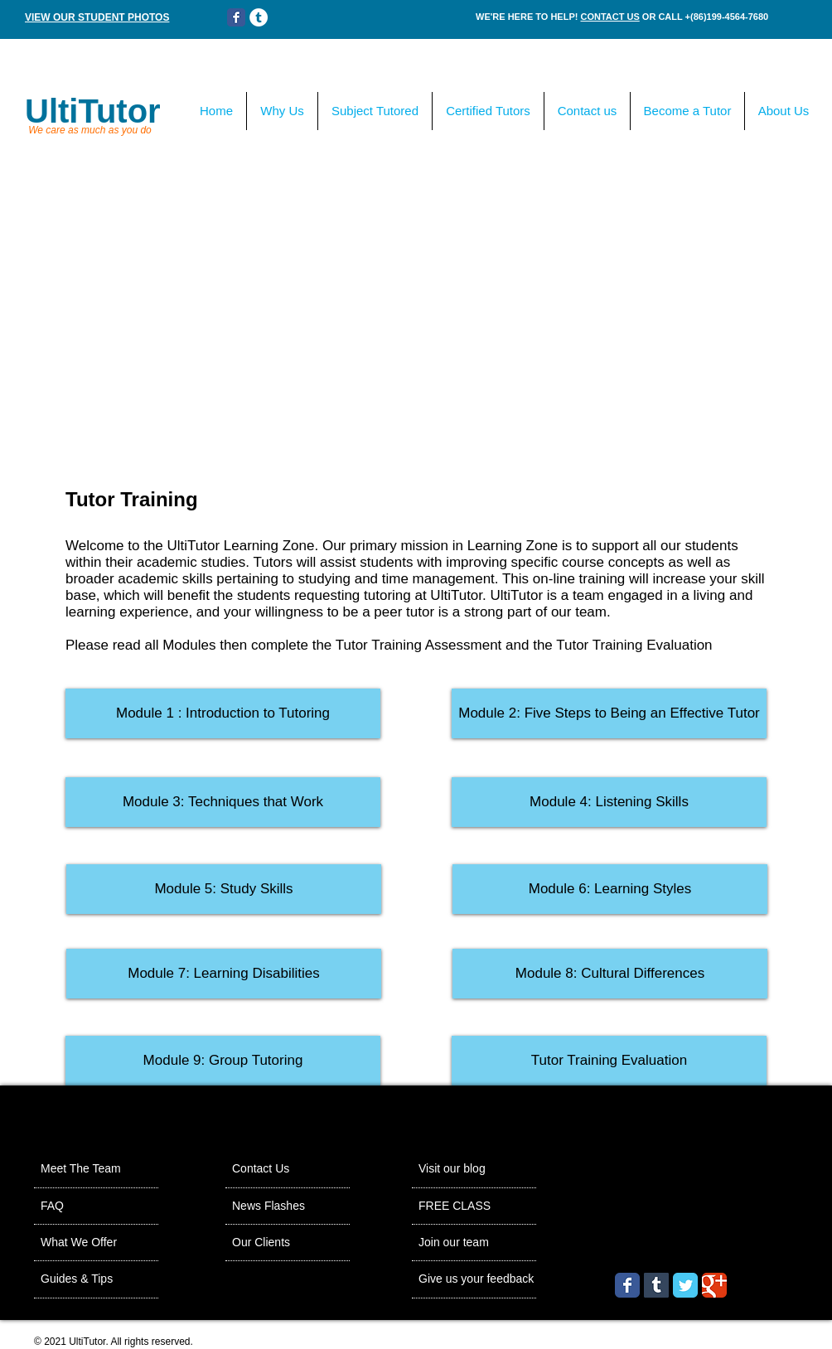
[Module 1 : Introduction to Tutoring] (222, 713)
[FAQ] (88, 1206)
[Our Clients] (277, 1243)
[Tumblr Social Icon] (656, 1285)
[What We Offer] (100, 1243)
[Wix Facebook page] (236, 17)
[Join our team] (472, 1243)
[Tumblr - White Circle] (258, 17)
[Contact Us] (277, 1169)
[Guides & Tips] (97, 1279)
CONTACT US (609, 17)
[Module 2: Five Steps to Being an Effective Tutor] (609, 713)
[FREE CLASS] (498, 1206)
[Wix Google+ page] (714, 1285)
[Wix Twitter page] (685, 1285)
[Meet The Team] (104, 1169)
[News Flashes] (289, 1206)
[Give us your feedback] (507, 1279)
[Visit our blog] (470, 1169)
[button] (222, 802)
